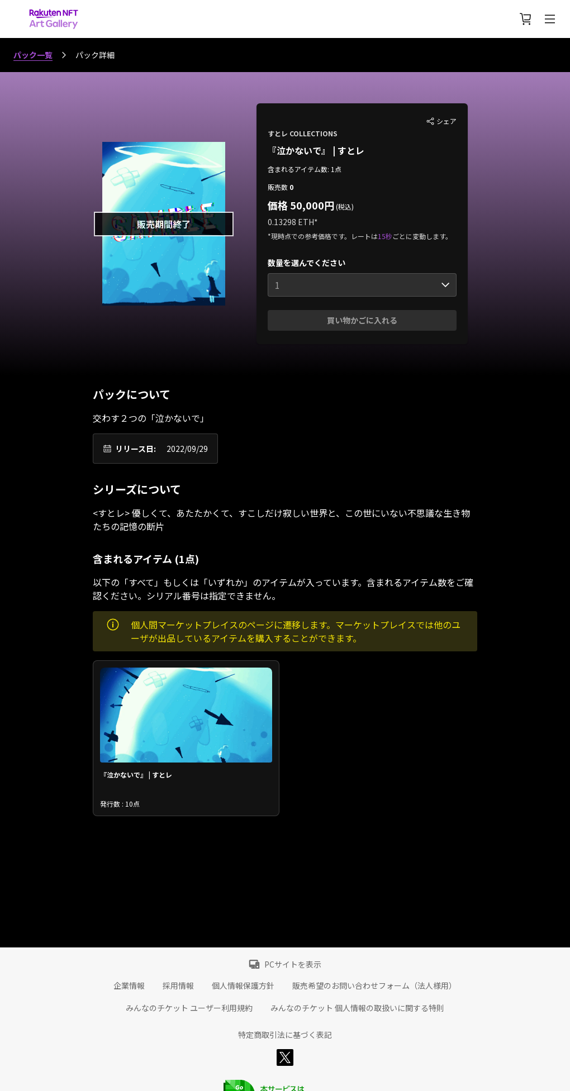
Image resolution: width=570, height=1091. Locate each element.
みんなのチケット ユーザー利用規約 (189, 1007)
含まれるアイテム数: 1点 (304, 169)
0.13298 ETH (291, 221)
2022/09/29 (187, 448)
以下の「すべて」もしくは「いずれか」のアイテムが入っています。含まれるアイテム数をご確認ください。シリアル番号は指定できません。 (283, 588)
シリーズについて (137, 489)
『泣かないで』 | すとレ (316, 150)
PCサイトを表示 (292, 964)
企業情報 (129, 985)
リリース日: (135, 448)
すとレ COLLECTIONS (303, 133)
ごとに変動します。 (422, 236)
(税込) (344, 206)
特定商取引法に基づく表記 (285, 1034)
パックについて (131, 394)
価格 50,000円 (301, 205)
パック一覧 (33, 54)
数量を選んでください (306, 262)
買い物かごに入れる (362, 320)
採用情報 (178, 985)
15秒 (385, 236)
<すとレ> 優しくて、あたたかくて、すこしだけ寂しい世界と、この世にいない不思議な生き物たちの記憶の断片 (281, 519)
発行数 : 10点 (120, 803)
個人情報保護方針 (243, 985)
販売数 (278, 187)
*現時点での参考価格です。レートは (323, 236)
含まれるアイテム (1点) (146, 558)
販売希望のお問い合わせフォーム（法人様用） (374, 985)
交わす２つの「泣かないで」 (151, 418)
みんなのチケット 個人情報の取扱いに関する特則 (357, 1007)
